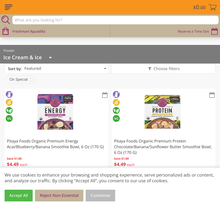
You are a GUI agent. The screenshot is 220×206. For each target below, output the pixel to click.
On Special (18, 79)
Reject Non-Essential (59, 195)
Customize (101, 195)
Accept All (18, 195)
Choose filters (166, 69)
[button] (56, 132)
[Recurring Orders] (104, 95)
